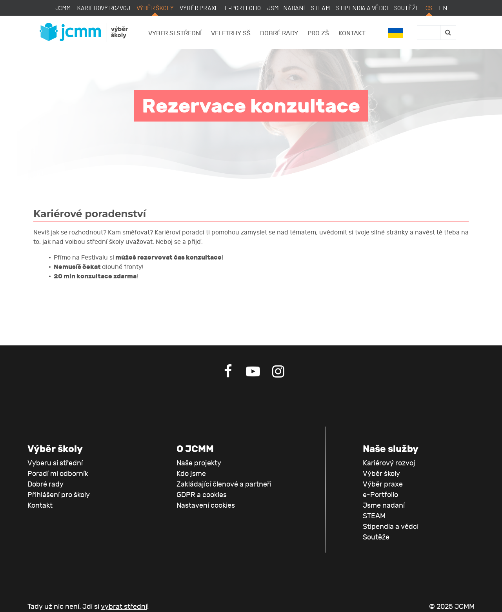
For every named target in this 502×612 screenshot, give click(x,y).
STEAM (320, 7)
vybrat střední (124, 607)
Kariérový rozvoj (103, 7)
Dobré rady (279, 33)
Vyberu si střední (55, 463)
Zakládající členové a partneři (223, 484)
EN (443, 7)
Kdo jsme (191, 474)
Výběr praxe (199, 7)
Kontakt (352, 33)
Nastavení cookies (205, 505)
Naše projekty (198, 463)
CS (429, 7)
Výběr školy (155, 7)
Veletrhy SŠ (231, 33)
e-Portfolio (243, 7)
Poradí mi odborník (57, 474)
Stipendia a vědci (362, 7)
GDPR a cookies (201, 495)
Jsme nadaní (286, 7)
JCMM (63, 7)
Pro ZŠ (318, 33)
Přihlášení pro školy (58, 495)
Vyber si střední (175, 33)
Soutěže (407, 7)
